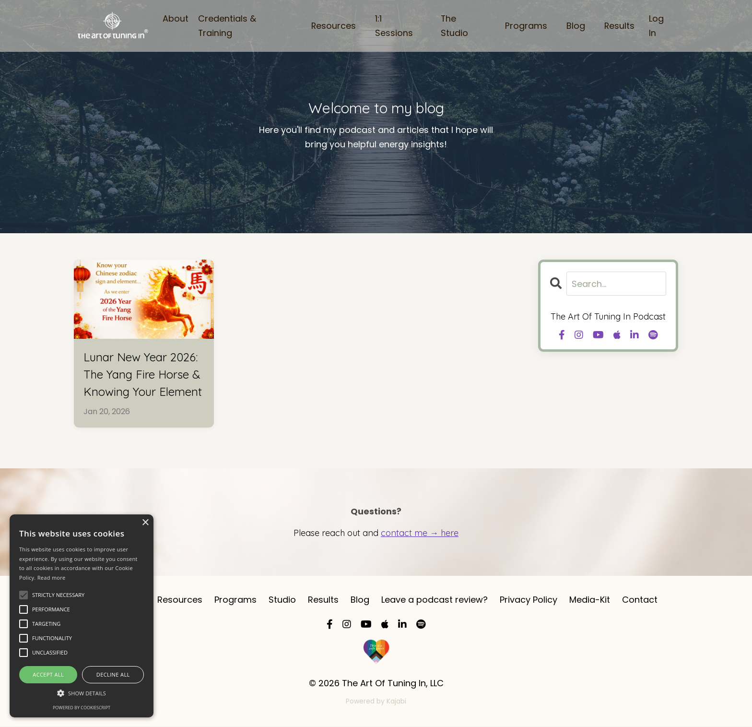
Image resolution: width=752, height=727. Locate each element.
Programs (526, 26)
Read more (51, 577)
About (175, 18)
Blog (575, 26)
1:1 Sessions (393, 25)
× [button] (145, 522)
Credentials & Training (227, 25)
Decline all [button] (113, 674)
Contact (640, 601)
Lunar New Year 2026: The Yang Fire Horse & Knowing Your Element (142, 374)
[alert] (81, 615)
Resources (332, 26)
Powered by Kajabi (376, 702)
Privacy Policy (528, 601)
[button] (81, 693)
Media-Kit (589, 601)
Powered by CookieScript (81, 707)
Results (619, 26)
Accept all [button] (48, 674)
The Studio (454, 25)
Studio (282, 601)
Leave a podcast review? (434, 601)
